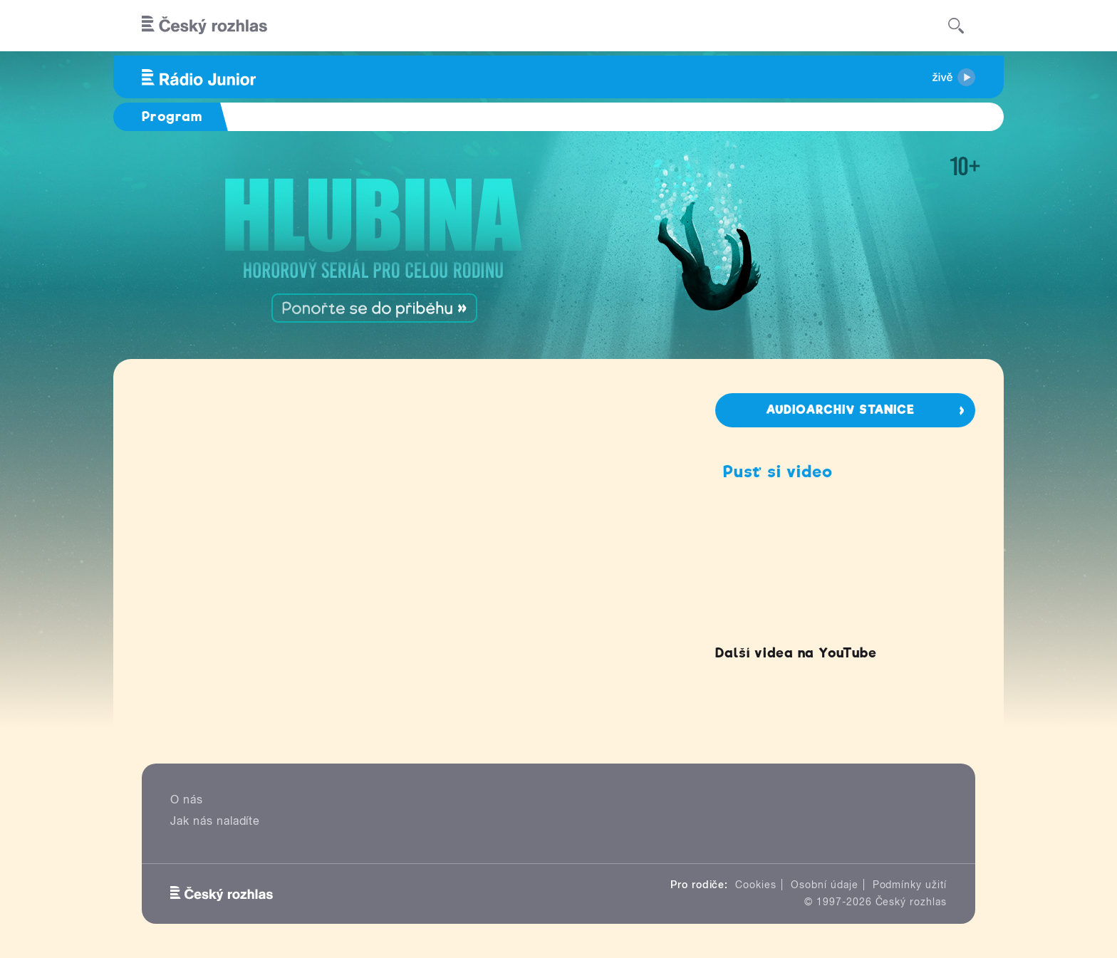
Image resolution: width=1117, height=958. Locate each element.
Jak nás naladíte (215, 821)
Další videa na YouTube (796, 652)
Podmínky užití (910, 884)
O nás (186, 799)
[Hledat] (956, 25)
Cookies (755, 884)
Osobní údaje (824, 884)
